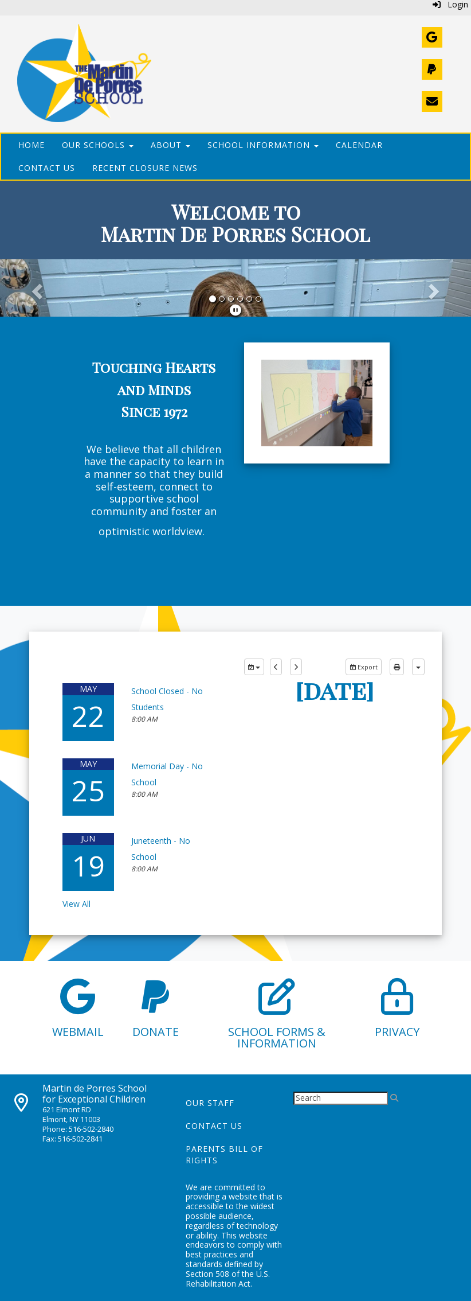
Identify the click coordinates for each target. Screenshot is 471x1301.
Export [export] (364, 667)
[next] (296, 667)
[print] (397, 667)
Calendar (359, 144)
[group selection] (254, 667)
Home (31, 144)
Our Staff (210, 1102)
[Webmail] (432, 37)
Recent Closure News (145, 167)
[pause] (235, 310)
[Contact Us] (432, 101)
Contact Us (46, 167)
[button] (35, 288)
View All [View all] (76, 903)
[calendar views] (418, 667)
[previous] (276, 667)
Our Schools (98, 144)
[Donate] (432, 69)
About (170, 144)
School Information (263, 144)
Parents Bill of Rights (224, 1154)
